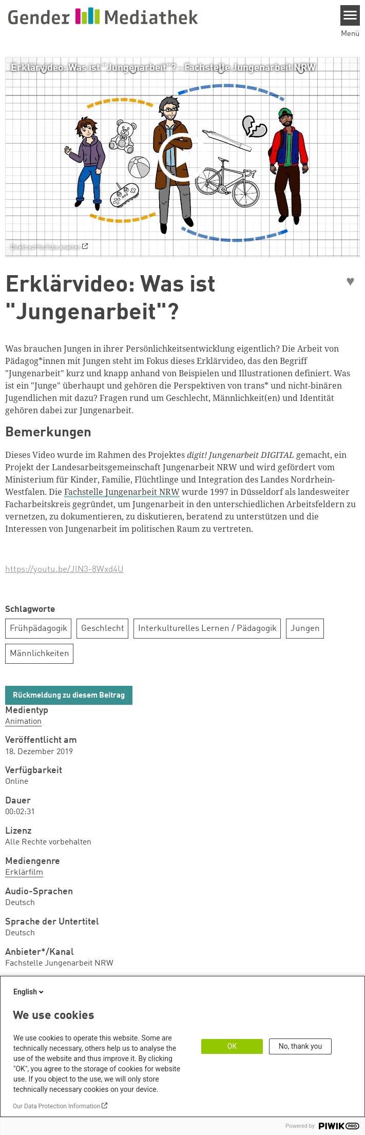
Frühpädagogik (38, 628)
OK (232, 1046)
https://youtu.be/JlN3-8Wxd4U (64, 569)
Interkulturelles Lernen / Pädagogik (207, 628)
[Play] (185, 157)
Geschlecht (102, 628)
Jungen (305, 628)
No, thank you (300, 1046)
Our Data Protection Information (56, 1106)
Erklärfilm (24, 873)
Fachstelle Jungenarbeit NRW (122, 491)
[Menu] (350, 15)
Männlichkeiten (39, 653)
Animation (23, 722)
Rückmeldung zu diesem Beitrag (69, 696)
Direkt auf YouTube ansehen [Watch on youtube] (46, 247)
